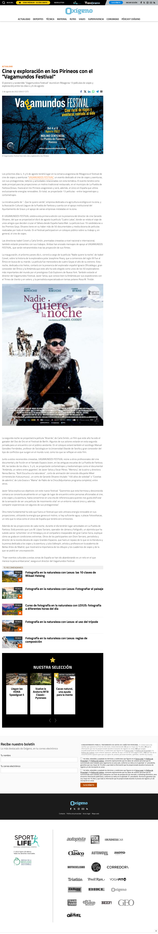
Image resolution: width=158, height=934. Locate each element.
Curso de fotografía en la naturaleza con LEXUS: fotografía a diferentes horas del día (63, 607)
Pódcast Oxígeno (131, 19)
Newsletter (59, 3)
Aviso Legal (129, 750)
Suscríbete (115, 2)
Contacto (62, 813)
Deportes (38, 19)
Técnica (50, 19)
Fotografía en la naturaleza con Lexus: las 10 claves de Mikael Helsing (60, 574)
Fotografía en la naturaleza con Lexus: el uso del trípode (61, 621)
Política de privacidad (74, 813)
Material (62, 19)
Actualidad (24, 19)
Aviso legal (86, 813)
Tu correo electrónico (10, 766)
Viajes (82, 19)
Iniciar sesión (131, 2)
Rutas (73, 19)
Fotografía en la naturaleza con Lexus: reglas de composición (56, 640)
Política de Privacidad (143, 750)
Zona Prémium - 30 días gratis (33, 2)
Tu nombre (6, 755)
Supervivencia (96, 19)
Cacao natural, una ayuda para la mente (64, 692)
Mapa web (95, 813)
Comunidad (113, 19)
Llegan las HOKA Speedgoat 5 (16, 692)
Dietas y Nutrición (66, 674)
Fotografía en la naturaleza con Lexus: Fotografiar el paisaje (64, 588)
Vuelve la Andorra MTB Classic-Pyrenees (41, 693)
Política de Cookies (87, 752)
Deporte (46, 674)
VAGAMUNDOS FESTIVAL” (41, 177)
